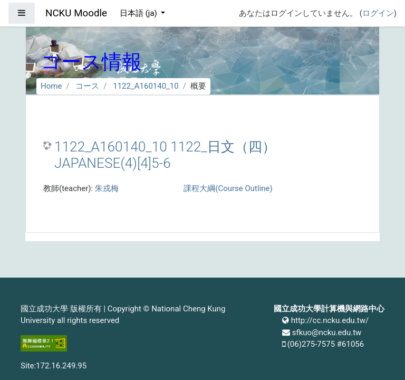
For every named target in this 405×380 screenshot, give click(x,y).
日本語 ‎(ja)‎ (139, 13)
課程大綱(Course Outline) (228, 188)
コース (87, 86)
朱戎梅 (107, 188)
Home (51, 86)
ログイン (378, 13)
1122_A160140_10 (145, 86)
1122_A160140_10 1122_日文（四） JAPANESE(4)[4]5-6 (165, 155)
